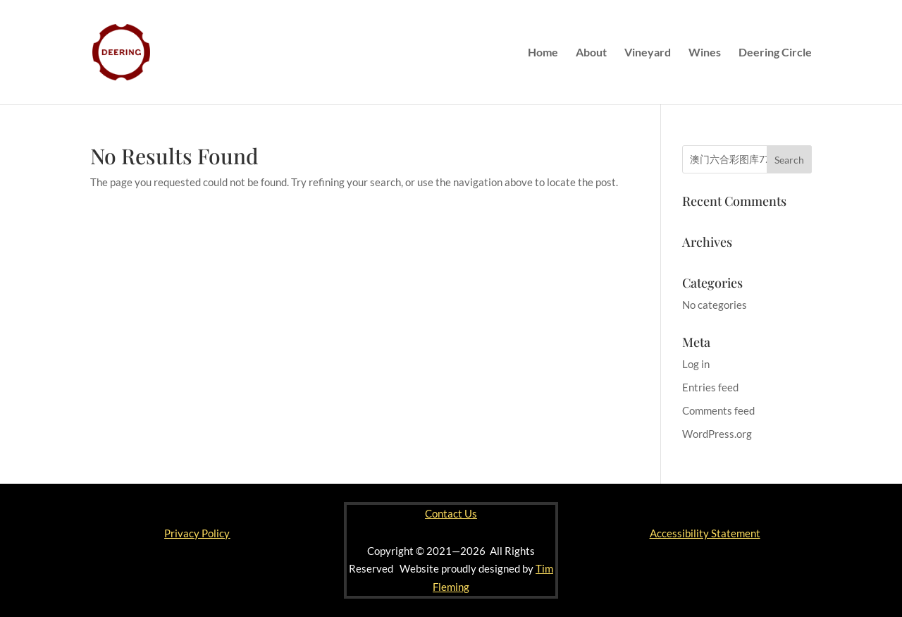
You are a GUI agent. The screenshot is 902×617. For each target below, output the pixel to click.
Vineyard (647, 53)
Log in (696, 364)
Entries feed (710, 387)
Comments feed (718, 410)
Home (543, 53)
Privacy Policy (197, 533)
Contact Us (451, 513)
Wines (704, 53)
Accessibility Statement (705, 533)
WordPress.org (717, 433)
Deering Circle (775, 53)
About (591, 53)
